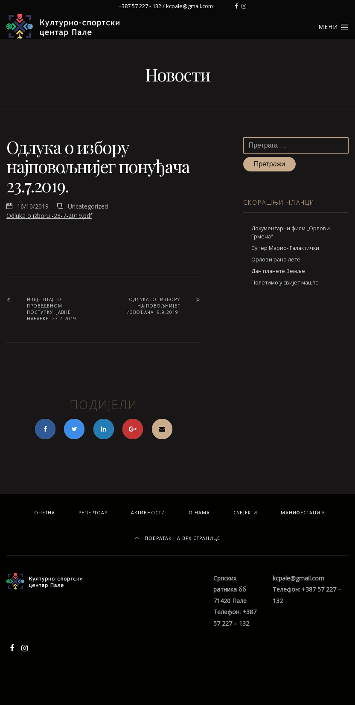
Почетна (42, 513)
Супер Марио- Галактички (285, 248)
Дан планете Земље (278, 271)
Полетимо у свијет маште (285, 282)
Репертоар (93, 513)
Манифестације (303, 513)
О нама (199, 513)
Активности (148, 513)
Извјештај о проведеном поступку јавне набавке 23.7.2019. (52, 309)
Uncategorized (88, 206)
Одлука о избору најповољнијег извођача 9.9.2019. (153, 305)
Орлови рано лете (275, 259)
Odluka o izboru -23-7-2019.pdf (49, 216)
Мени (333, 26)
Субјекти (245, 513)
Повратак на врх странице (177, 538)
